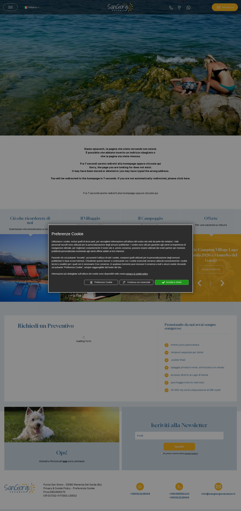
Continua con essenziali (136, 282)
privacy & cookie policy (137, 274)
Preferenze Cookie (101, 282)
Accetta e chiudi (171, 282)
